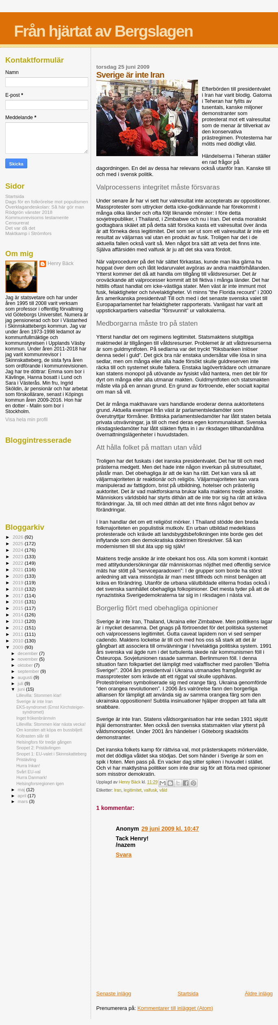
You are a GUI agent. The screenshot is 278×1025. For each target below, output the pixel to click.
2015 (18, 608)
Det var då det (20, 228)
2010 (18, 640)
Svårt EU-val (28, 771)
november (28, 659)
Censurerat (17, 222)
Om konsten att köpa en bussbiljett (49, 729)
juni (22, 689)
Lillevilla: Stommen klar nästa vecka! (51, 724)
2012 (18, 627)
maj (22, 789)
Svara (124, 854)
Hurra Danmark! (31, 777)
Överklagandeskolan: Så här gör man (44, 206)
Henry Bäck (61, 263)
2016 (18, 601)
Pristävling (26, 759)
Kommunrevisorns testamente (37, 217)
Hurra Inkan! (28, 765)
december (28, 653)
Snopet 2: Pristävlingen (38, 747)
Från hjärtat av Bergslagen (103, 31)
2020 (18, 576)
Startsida (188, 993)
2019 (18, 582)
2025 (18, 543)
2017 (18, 595)
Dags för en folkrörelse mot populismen (46, 201)
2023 (18, 556)
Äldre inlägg (259, 993)
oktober (26, 665)
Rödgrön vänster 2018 (28, 212)
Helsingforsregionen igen (40, 783)
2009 (18, 647)
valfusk (150, 790)
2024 (18, 550)
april (23, 795)
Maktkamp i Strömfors (28, 233)
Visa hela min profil (26, 419)
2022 (18, 563)
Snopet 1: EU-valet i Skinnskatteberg (51, 753)
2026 (18, 537)
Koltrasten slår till (32, 735)
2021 (18, 569)
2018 (18, 589)
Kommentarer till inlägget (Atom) (175, 1008)
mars (23, 801)
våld (163, 790)
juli (21, 683)
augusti (26, 677)
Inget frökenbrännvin (35, 718)
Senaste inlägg (113, 993)
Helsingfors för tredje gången (44, 742)
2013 (18, 621)
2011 (18, 634)
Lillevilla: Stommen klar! (38, 695)
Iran (118, 790)
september (29, 671)
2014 (18, 614)
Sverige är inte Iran (34, 701)
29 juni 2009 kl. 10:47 (170, 828)
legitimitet (132, 790)
